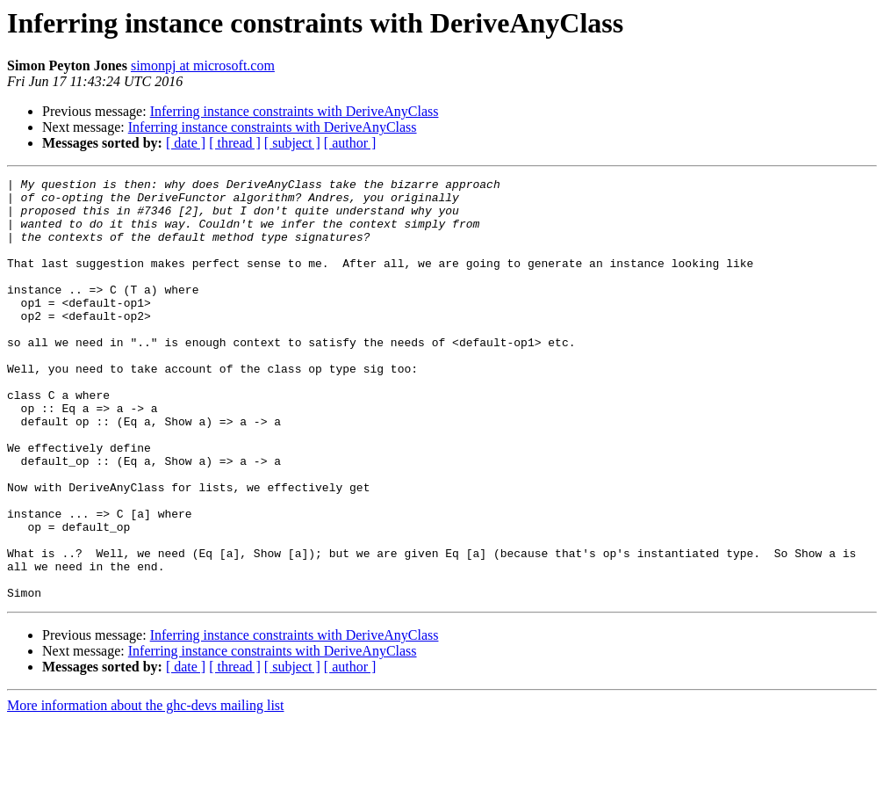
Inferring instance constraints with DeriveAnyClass (294, 111)
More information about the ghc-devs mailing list (145, 789)
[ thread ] (235, 142)
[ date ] (185, 142)
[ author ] (350, 142)
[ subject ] (292, 142)
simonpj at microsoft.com (203, 65)
